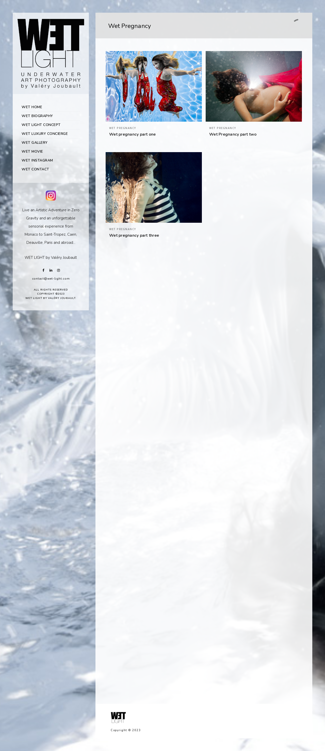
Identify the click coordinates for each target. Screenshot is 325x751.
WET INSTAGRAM (37, 160)
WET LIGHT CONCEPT (41, 124)
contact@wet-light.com (51, 279)
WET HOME (32, 107)
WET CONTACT (35, 169)
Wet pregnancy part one (132, 134)
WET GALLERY (35, 142)
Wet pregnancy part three (134, 235)
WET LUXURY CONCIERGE (45, 133)
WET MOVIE (32, 151)
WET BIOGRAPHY (37, 116)
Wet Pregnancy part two (233, 134)
